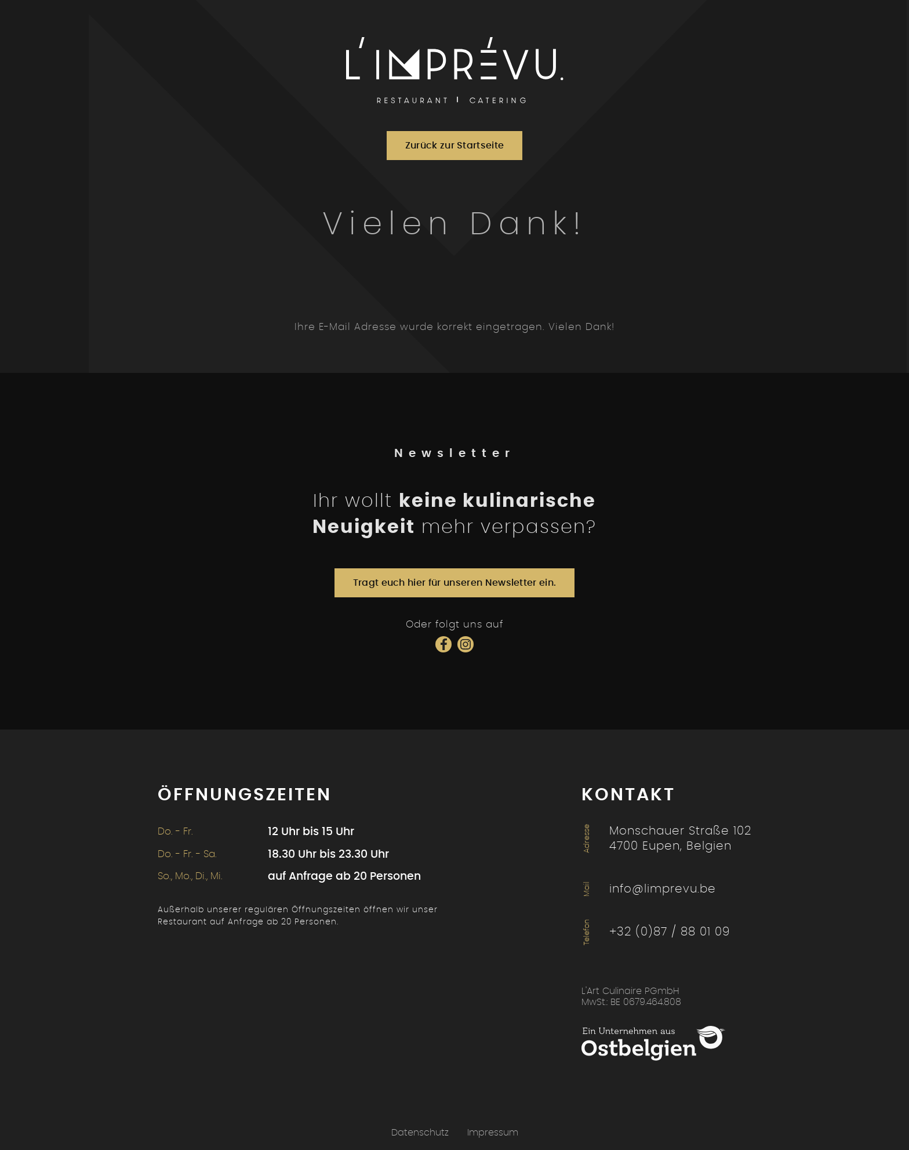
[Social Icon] (443, 644)
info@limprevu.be (662, 889)
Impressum (492, 1132)
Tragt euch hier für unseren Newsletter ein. (455, 582)
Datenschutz (420, 1132)
